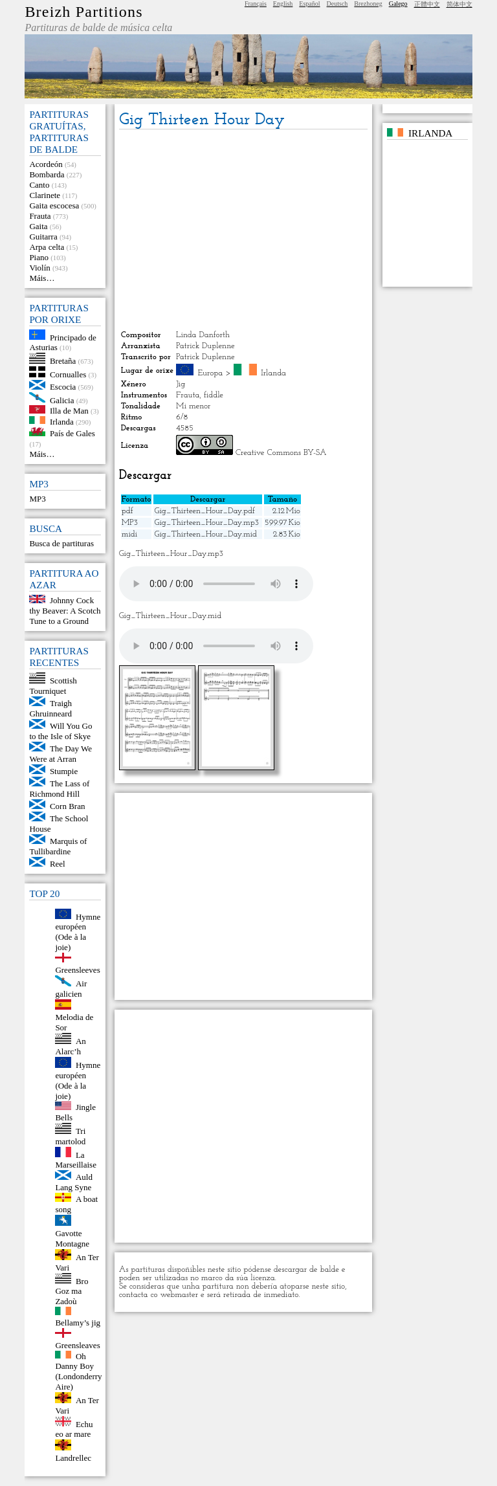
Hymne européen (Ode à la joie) (77, 931)
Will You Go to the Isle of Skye (60, 731)
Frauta (39, 216)
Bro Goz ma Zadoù (71, 1291)
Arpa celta (46, 247)
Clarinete (44, 195)
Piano (39, 257)
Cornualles (68, 374)
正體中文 (427, 4)
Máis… (41, 278)
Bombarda (46, 174)
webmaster (179, 1295)
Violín (39, 267)
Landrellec (73, 1458)
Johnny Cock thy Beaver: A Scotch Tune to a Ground (64, 610)
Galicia (62, 400)
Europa (210, 373)
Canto (39, 185)
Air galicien (71, 989)
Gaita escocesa (54, 205)
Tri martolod (70, 1136)
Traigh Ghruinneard (50, 708)
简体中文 (459, 4)
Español (309, 3)
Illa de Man (69, 411)
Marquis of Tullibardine (58, 846)
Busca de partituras (61, 543)
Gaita (38, 226)
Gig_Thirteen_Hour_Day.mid (205, 534)
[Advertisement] (243, 229)
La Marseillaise (75, 1159)
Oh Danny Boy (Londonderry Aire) (78, 1371)
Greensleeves (77, 970)
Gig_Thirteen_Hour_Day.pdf (204, 511)
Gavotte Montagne (72, 1238)
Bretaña (63, 361)
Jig (180, 384)
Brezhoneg (368, 3)
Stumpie (64, 771)
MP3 (37, 499)
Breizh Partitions (83, 11)
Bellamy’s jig (77, 1322)
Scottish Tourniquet (52, 686)
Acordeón (45, 164)
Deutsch (337, 3)
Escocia (63, 387)
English (283, 3)
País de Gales (72, 433)
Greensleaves (77, 1345)
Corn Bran (67, 806)
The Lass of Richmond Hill (59, 789)
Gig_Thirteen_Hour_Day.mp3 (206, 522)
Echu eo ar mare (74, 1429)
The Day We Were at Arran (60, 754)
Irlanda (62, 421)
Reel (57, 864)
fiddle (213, 395)
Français (256, 3)
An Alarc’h (70, 1046)
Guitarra (43, 236)
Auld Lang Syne (74, 1182)
